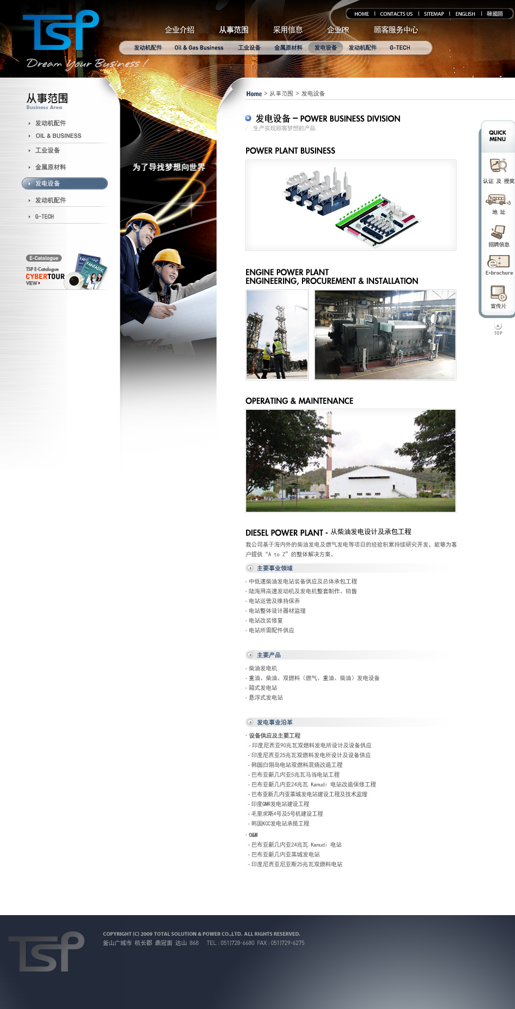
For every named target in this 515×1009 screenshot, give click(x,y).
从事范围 (281, 93)
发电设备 (313, 93)
